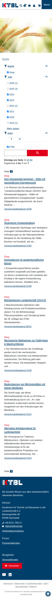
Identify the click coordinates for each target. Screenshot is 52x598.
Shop (38, 5)
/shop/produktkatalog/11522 (17, 414)
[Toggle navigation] (47, 4)
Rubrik (11, 66)
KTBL (11, 147)
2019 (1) (12, 123)
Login (34, 5)
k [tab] (11, 139)
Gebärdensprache (25, 5)
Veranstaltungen (10, 559)
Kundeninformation (34, 583)
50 (31, 160)
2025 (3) (12, 89)
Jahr (10, 77)
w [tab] (20, 139)
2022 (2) (12, 106)
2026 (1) (12, 83)
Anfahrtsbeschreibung (13, 531)
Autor (10, 133)
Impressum (8, 583)
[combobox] (15, 153)
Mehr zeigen (13, 128)
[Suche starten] (37, 153)
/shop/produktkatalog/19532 (17, 326)
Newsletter (12, 565)
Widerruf (32, 586)
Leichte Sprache (30, 5)
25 (28, 160)
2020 (10, 117)
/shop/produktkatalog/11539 (17, 286)
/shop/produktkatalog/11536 (17, 370)
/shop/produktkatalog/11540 (17, 246)
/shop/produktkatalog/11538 (17, 209)
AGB (46, 583)
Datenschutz (19, 583)
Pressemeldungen (11, 543)
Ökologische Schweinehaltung (19, 222)
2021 (10, 111)
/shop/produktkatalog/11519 (17, 458)
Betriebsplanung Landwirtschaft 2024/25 (25, 300)
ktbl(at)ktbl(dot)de (14, 526)
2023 (10, 100)
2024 (10, 94)
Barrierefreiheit (22, 586)
